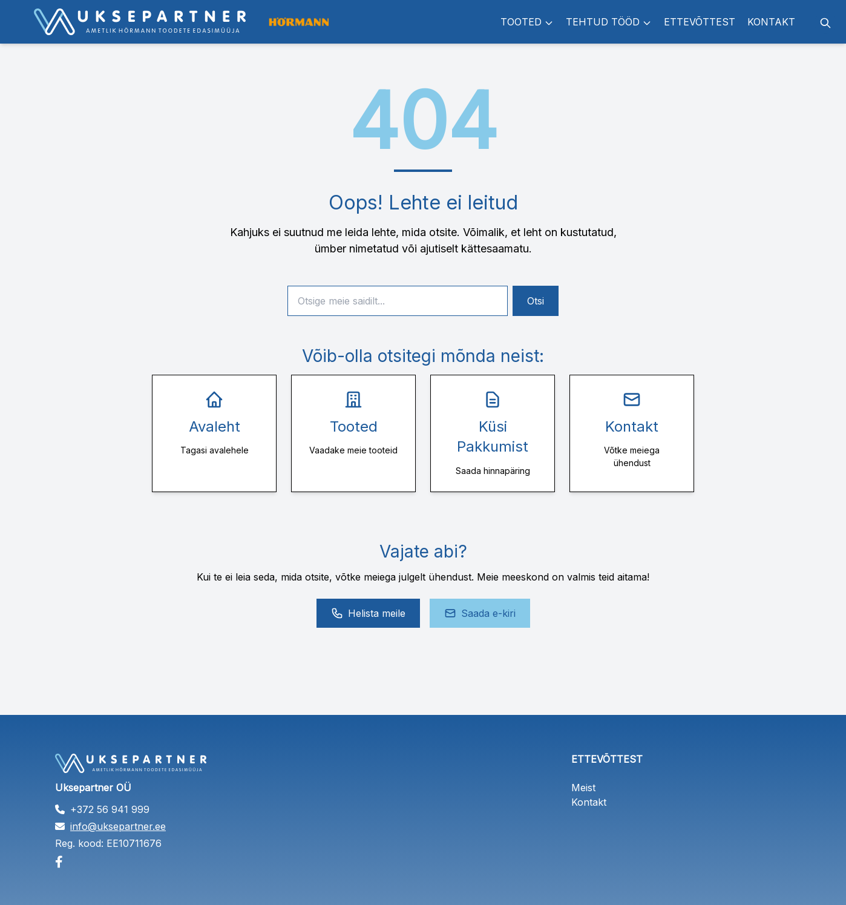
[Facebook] (165, 862)
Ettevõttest (699, 22)
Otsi (535, 301)
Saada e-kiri (480, 613)
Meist (583, 788)
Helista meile (368, 613)
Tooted (527, 22)
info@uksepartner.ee (118, 826)
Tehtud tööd (609, 22)
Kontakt (771, 22)
